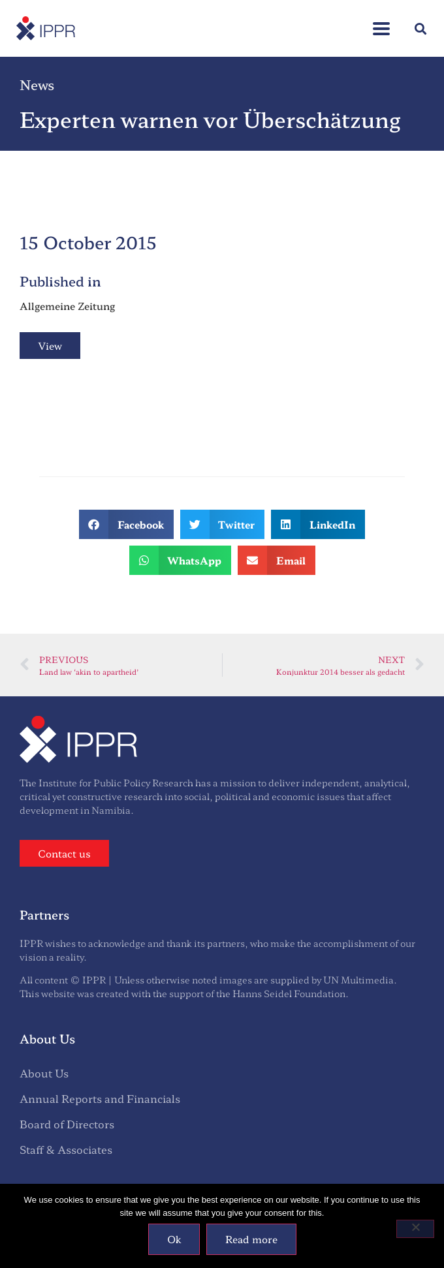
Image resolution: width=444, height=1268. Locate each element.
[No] (415, 1229)
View (50, 345)
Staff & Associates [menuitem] (66, 1149)
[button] (420, 28)
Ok (174, 1239)
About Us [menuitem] (44, 1073)
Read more (251, 1239)
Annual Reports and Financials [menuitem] (100, 1098)
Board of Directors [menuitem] (67, 1124)
